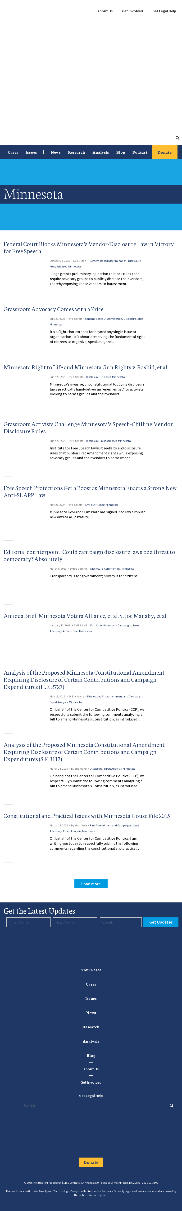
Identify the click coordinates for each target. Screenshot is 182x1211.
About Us (105, 11)
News (56, 152)
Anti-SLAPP (91, 504)
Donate (165, 152)
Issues (31, 152)
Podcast (140, 152)
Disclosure (134, 260)
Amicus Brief (70, 631)
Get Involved (132, 11)
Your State (91, 969)
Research (76, 152)
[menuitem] (105, 11)
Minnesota (74, 266)
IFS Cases (105, 377)
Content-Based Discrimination (108, 260)
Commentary (112, 568)
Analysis (100, 152)
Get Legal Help (164, 11)
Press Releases (58, 266)
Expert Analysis (59, 702)
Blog (120, 152)
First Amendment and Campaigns (111, 625)
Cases (13, 152)
